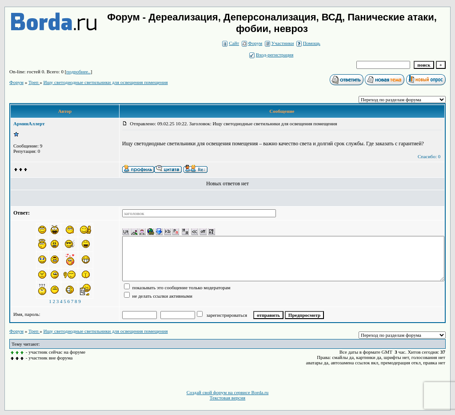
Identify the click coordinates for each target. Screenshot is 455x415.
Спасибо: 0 (429, 156)
